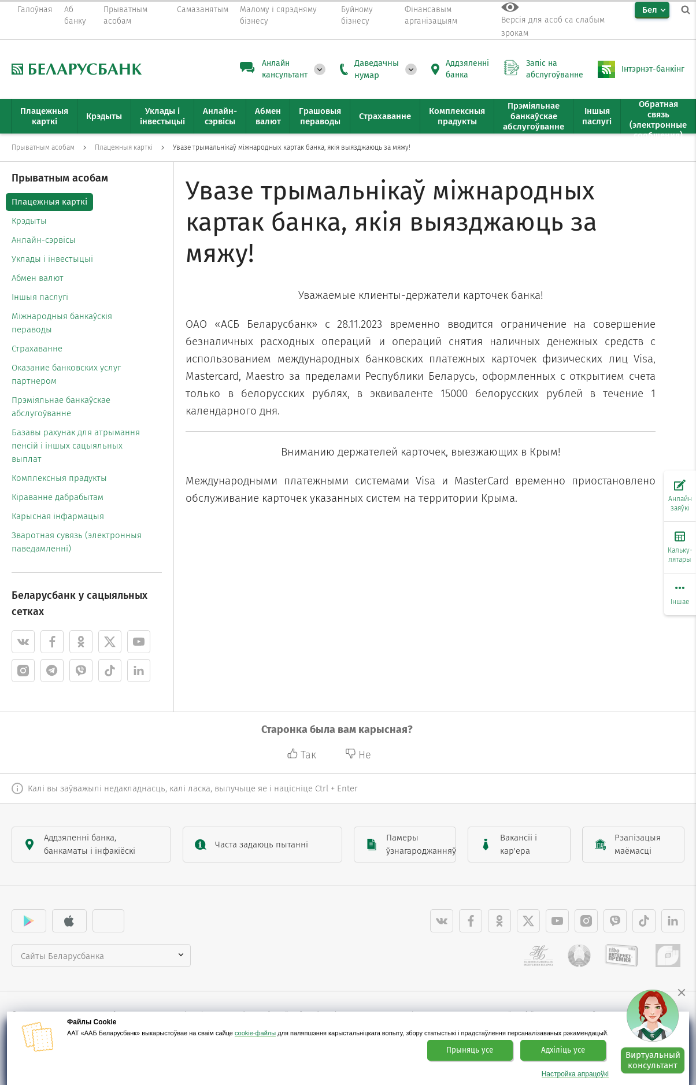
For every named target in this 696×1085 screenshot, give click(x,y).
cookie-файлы (255, 1033)
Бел (649, 10)
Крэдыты (29, 221)
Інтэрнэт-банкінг (652, 69)
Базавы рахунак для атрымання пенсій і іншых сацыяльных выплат (76, 445)
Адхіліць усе (563, 1050)
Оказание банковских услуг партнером (66, 374)
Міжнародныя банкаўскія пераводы (62, 323)
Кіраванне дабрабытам (57, 497)
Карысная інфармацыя (58, 516)
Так (303, 755)
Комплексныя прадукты (59, 478)
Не (358, 755)
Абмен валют (38, 278)
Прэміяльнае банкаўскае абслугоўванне (61, 407)
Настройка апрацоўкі (575, 1074)
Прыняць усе (469, 1050)
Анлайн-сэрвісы (44, 240)
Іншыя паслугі (40, 297)
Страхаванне (37, 348)
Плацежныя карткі (49, 202)
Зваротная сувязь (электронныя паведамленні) (77, 542)
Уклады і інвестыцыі (52, 259)
